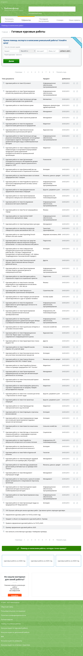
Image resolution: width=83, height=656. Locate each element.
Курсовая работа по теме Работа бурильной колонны (21, 453)
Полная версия (7, 619)
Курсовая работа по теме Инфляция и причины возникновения (22, 413)
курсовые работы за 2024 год (68, 561)
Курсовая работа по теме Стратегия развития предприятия (21, 118)
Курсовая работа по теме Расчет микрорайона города (22, 211)
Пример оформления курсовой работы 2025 (21, 527)
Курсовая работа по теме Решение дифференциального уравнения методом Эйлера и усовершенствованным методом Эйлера (23, 320)
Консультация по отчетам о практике (15, 645)
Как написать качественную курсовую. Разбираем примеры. (26, 532)
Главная (5, 32)
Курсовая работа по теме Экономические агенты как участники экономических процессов (22, 354)
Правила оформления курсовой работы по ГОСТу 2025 (24, 523)
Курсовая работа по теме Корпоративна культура (23, 224)
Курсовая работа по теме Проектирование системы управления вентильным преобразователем (20, 312)
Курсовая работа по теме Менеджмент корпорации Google (19, 474)
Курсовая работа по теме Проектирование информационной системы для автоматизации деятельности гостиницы (22, 373)
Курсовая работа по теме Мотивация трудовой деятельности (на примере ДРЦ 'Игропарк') (22, 459)
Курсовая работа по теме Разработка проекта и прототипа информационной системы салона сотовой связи (22, 183)
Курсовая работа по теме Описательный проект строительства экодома (22, 380)
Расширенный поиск (35, 13)
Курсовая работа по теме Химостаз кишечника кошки (22, 427)
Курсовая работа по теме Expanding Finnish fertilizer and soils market (20, 235)
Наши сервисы (74, 20)
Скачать (74, 83)
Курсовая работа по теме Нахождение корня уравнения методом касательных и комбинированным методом (21, 489)
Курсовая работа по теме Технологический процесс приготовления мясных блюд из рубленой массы (20, 262)
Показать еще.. (61, 72)
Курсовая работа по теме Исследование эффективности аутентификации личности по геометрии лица (21, 304)
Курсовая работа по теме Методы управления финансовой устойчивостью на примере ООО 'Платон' (21, 466)
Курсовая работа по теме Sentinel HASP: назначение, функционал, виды (19, 217)
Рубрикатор (26, 20)
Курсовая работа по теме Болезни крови (19, 105)
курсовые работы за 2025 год (41, 561)
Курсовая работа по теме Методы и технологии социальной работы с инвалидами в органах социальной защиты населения (22, 434)
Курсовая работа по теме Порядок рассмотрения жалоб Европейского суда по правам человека (22, 297)
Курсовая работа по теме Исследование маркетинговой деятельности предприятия (21, 124)
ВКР (2, 636)
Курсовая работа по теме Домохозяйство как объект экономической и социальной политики (22, 170)
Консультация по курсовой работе (14, 628)
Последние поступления (44, 20)
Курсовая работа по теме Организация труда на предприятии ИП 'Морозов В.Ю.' (22, 504)
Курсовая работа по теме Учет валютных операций (20, 401)
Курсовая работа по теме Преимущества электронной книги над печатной (20, 407)
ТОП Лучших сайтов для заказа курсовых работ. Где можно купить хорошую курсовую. (35, 510)
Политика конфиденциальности (13, 615)
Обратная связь (7, 607)
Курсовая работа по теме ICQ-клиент (18, 83)
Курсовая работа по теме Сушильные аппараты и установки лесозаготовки (23, 328)
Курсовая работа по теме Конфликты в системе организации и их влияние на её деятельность (22, 112)
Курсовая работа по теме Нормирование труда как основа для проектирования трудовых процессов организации (22, 420)
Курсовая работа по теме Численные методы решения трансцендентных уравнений (21, 100)
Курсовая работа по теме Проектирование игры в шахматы (22, 496)
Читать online (77, 83)
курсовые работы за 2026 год (14, 561)
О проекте (4, 2)
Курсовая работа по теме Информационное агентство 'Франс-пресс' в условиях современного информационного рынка (21, 335)
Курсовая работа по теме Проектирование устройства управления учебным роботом (20, 92)
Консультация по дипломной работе (15, 632)
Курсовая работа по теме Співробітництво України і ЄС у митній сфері (20, 348)
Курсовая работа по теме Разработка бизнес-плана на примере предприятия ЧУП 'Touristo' (21, 366)
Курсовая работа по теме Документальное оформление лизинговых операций (20, 190)
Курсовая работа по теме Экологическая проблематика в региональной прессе (19, 131)
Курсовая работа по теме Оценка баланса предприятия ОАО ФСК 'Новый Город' (20, 360)
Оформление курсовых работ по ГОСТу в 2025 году (23, 515)
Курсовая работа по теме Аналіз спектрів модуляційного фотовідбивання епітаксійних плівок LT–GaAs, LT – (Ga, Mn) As (21, 284)
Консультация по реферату (11, 641)
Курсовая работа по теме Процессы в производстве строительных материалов (20, 291)
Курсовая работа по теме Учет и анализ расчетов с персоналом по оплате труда (23, 394)
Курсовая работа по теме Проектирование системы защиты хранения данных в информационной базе (20, 270)
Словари (60, 20)
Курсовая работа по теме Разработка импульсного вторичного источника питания (21, 441)
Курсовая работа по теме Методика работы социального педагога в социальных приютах (21, 277)
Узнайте (14, 596)
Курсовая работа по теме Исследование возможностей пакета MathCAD (19, 203)
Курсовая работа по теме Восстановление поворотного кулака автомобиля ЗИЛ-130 (20, 229)
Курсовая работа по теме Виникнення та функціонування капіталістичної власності (20, 447)
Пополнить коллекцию (9, 20)
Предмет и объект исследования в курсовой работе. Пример (26, 519)
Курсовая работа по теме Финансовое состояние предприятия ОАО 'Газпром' (22, 176)
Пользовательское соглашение (13, 611)
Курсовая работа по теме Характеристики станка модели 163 (22, 342)
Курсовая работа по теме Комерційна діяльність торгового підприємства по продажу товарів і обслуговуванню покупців (22, 387)
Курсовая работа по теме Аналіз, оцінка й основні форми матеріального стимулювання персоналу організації (23, 481)
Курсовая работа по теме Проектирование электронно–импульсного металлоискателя (21, 197)
